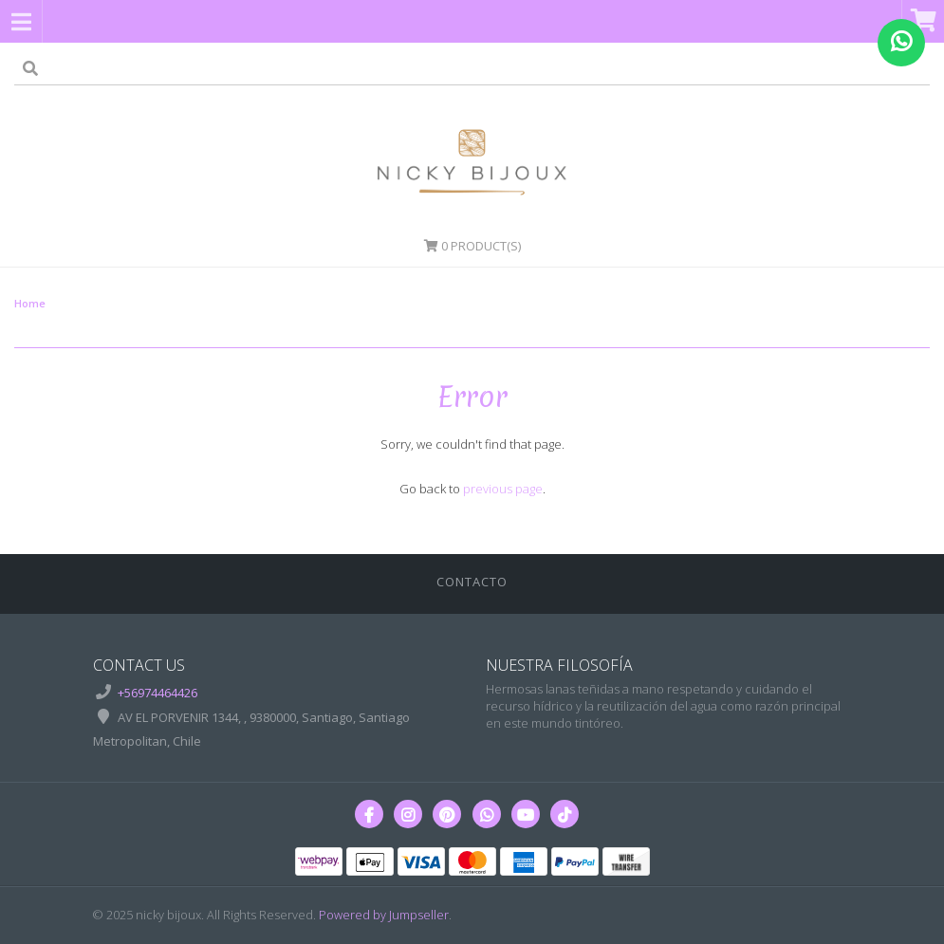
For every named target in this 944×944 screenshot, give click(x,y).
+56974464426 (157, 692)
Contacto (472, 581)
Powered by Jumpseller (384, 914)
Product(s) (472, 245)
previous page (503, 488)
